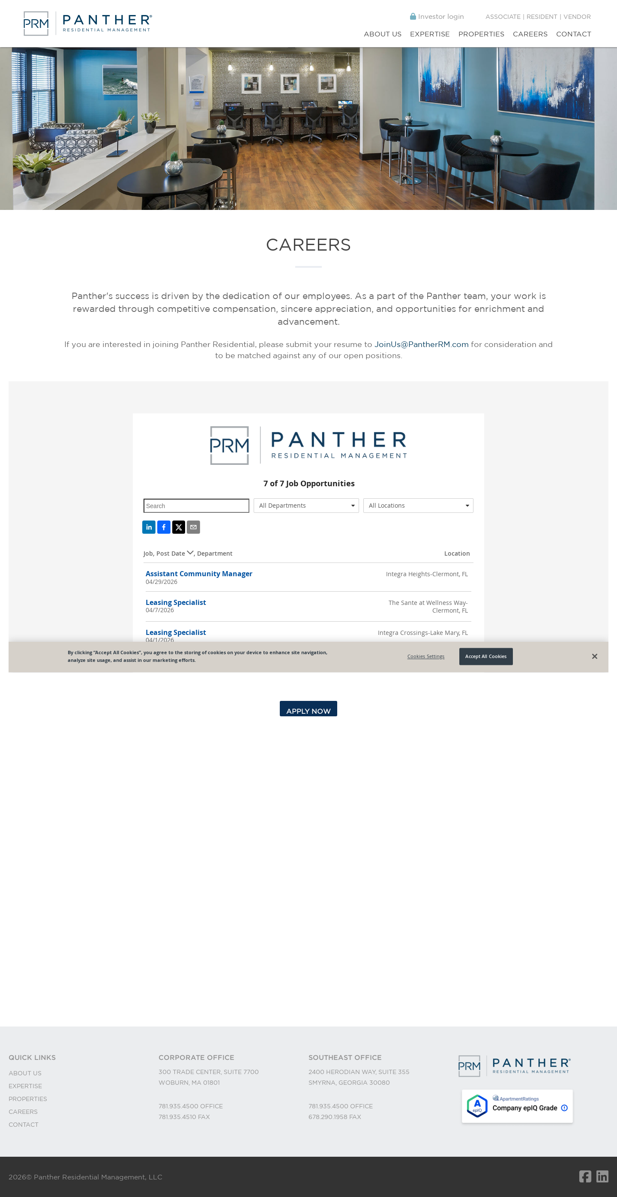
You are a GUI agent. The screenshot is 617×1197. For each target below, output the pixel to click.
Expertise (430, 34)
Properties (481, 34)
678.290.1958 (328, 1116)
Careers (530, 34)
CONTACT (24, 1124)
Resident (542, 16)
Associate (503, 16)
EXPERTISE (25, 1086)
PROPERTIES (28, 1098)
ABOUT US (25, 1073)
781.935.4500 (179, 1106)
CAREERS (23, 1111)
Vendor (577, 16)
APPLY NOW (308, 711)
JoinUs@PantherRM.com (421, 344)
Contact (573, 34)
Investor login (437, 16)
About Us (382, 34)
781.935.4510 (178, 1116)
